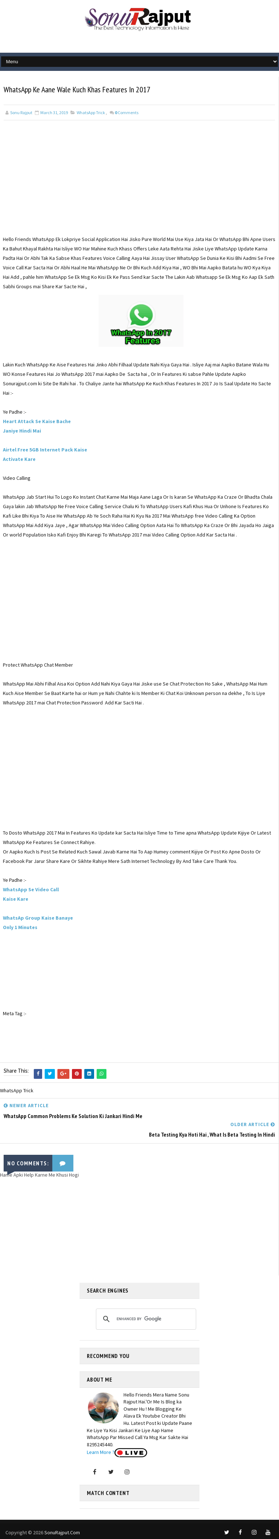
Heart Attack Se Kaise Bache (37, 421)
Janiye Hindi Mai (22, 431)
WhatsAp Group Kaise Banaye (38, 918)
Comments (126, 113)
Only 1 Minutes (20, 927)
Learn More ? (100, 1450)
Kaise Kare (15, 899)
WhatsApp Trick (91, 113)
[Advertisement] (139, 184)
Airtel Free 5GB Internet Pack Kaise (45, 450)
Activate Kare (19, 459)
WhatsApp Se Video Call (31, 890)
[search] (145, 1316)
